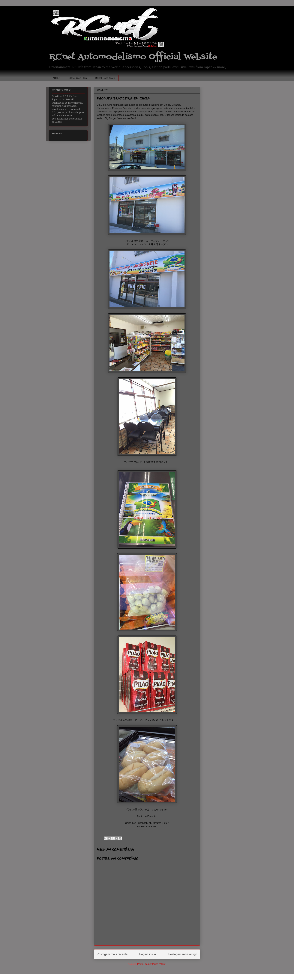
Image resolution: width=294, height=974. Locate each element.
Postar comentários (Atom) (151, 964)
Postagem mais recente (112, 954)
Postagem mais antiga (182, 954)
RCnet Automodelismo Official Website (133, 57)
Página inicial (148, 954)
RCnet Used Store (105, 78)
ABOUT (57, 78)
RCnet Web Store (78, 78)
